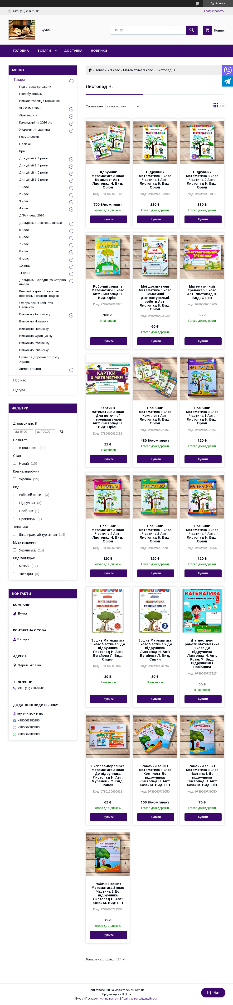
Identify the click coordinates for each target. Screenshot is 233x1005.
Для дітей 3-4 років (33, 165)
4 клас (24, 208)
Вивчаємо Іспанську (34, 350)
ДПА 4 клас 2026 (31, 215)
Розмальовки (29, 136)
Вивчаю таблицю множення (39, 101)
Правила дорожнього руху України (39, 359)
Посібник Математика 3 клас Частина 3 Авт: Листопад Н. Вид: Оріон (155, 533)
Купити (109, 219)
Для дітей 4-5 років (33, 172)
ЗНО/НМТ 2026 (30, 108)
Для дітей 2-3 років (33, 158)
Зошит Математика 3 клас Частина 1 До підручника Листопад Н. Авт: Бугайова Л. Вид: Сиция (108, 649)
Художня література (34, 129)
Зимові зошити (30, 369)
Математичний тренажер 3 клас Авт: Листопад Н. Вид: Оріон (202, 292)
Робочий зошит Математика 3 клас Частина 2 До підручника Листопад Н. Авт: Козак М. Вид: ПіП (108, 893)
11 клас (24, 273)
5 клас (24, 230)
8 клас (24, 251)
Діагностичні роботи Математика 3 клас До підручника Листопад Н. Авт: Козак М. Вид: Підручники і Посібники (202, 653)
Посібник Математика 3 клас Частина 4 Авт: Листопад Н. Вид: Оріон (202, 533)
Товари (44, 50)
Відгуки (19, 390)
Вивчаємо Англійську (34, 314)
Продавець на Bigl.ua (116, 994)
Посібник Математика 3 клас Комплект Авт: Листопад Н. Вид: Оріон (155, 415)
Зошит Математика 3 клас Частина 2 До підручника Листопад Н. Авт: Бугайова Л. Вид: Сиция (155, 649)
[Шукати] (192, 30)
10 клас (24, 265)
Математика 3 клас (138, 70)
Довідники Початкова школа (40, 223)
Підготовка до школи (35, 86)
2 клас (24, 194)
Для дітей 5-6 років (33, 179)
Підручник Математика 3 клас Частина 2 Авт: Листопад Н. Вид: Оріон (202, 179)
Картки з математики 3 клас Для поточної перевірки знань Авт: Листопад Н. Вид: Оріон (108, 417)
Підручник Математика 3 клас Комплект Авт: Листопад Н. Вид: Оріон (108, 179)
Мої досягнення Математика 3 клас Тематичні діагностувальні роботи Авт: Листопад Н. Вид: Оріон (155, 298)
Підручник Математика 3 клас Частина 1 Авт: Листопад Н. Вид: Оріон (155, 179)
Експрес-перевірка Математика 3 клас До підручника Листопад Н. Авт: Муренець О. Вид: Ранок (107, 775)
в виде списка (222, 106)
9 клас (24, 258)
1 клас (24, 187)
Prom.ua (139, 990)
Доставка (73, 50)
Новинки (99, 50)
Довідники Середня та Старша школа (42, 282)
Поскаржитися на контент (102, 998)
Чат (213, 993)
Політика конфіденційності (139, 998)
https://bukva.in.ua (30, 714)
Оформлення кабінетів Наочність (36, 305)
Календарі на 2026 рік (35, 122)
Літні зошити (28, 115)
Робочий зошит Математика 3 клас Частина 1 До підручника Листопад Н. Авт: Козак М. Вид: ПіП (202, 775)
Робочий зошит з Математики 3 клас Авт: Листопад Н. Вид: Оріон (108, 292)
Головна (21, 50)
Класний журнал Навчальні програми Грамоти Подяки (39, 293)
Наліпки (25, 144)
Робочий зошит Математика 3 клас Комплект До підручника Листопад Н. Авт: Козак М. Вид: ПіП (155, 775)
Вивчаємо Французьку (36, 336)
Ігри (22, 151)
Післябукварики (31, 94)
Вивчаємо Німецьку (33, 321)
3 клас (115, 70)
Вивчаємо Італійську (34, 343)
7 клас (24, 244)
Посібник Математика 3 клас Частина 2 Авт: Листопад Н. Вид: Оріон (108, 533)
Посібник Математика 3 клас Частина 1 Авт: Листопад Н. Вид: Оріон (202, 415)
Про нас (19, 380)
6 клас (24, 237)
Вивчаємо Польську (34, 328)
